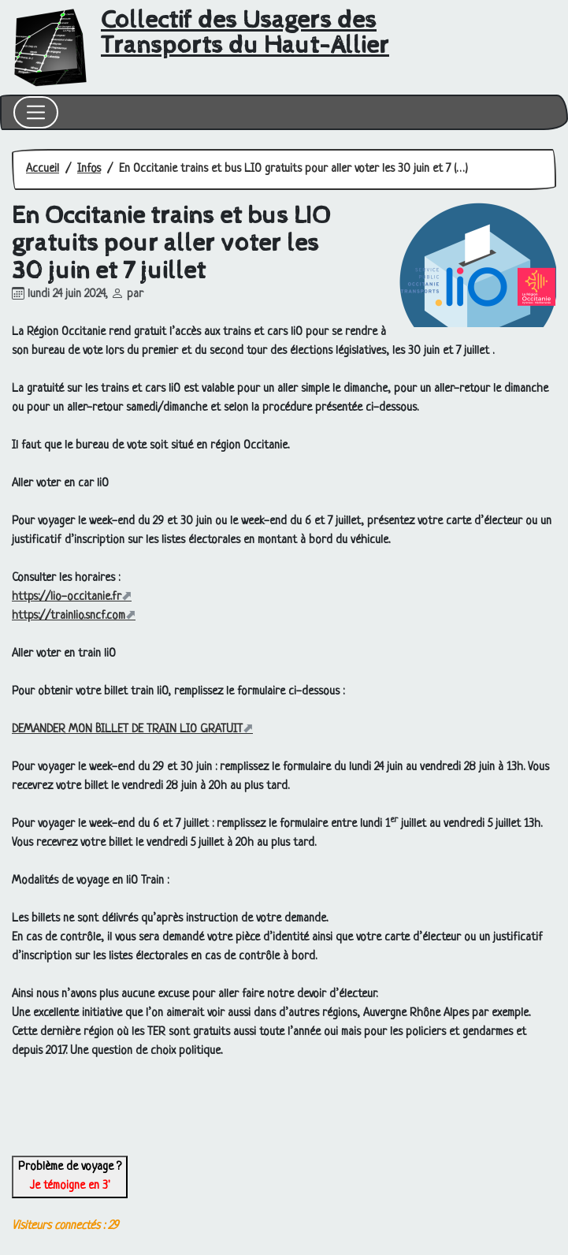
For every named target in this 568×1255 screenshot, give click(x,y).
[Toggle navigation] (35, 112)
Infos (89, 169)
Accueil (42, 169)
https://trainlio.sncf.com (68, 616)
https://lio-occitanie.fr (66, 597)
